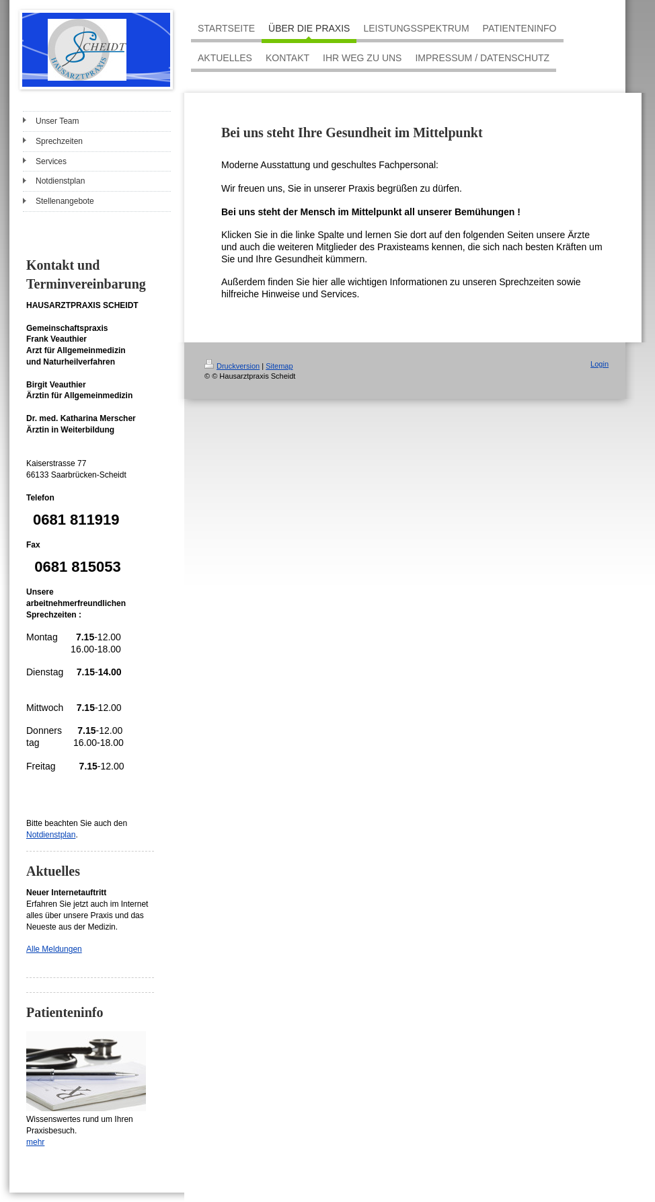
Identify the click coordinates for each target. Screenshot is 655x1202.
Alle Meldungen (54, 949)
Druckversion (232, 366)
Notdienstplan (50, 834)
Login (599, 364)
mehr (35, 1142)
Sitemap (279, 366)
